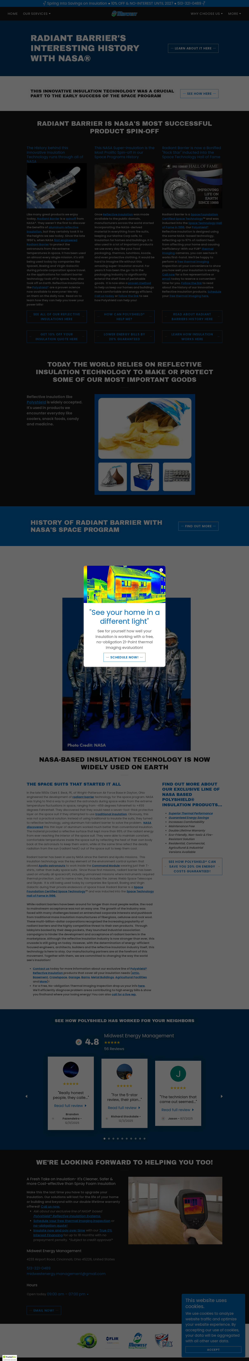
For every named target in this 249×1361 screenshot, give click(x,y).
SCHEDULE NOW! (124, 657)
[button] (9, 1358)
